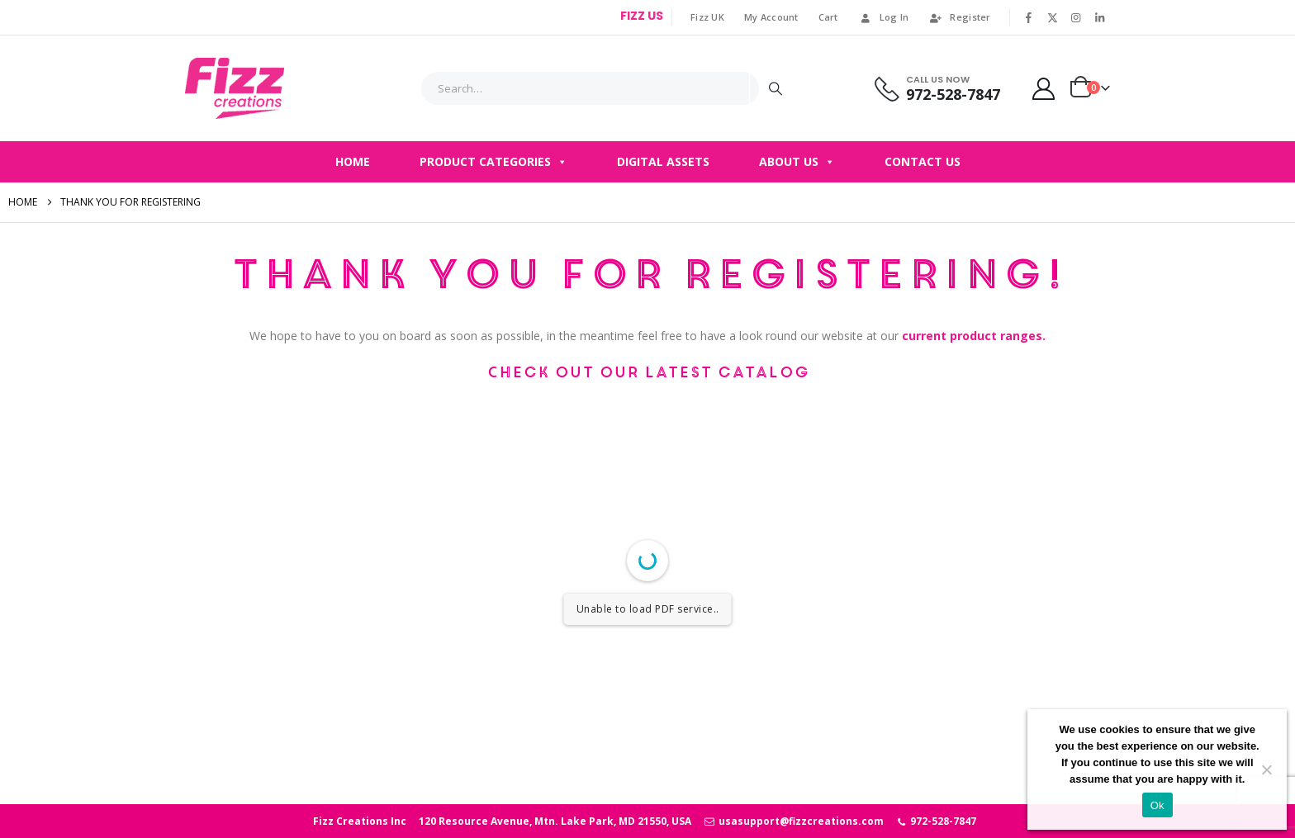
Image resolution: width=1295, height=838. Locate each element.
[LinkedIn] (1099, 17)
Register (959, 17)
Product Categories (493, 161)
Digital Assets (663, 161)
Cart (828, 17)
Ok (1157, 805)
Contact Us (923, 161)
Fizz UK (707, 17)
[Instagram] (1076, 17)
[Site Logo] (234, 88)
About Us (797, 161)
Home (352, 161)
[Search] (775, 88)
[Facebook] (1029, 17)
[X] (1052, 17)
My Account (771, 17)
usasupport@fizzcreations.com (793, 821)
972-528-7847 (936, 821)
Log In (883, 17)
